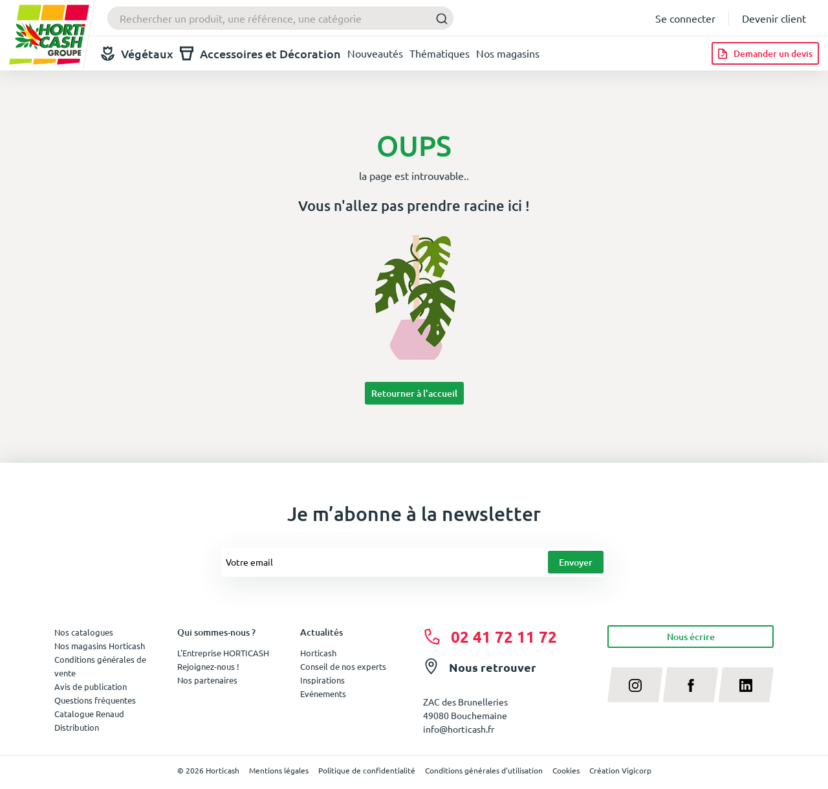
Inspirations (322, 679)
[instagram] (635, 684)
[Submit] (438, 18)
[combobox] (280, 18)
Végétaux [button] (137, 53)
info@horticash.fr (458, 729)
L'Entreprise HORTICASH (223, 652)
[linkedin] (746, 684)
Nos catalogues (83, 632)
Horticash (318, 652)
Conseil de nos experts (343, 666)
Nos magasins (507, 53)
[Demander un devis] (765, 53)
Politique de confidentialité (366, 770)
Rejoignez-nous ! (208, 666)
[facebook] (691, 684)
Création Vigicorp (620, 770)
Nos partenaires (207, 679)
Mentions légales (279, 770)
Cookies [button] (566, 770)
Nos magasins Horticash (99, 645)
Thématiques (439, 53)
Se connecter (685, 18)
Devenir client (774, 18)
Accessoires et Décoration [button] (260, 53)
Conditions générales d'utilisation (484, 770)
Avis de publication (90, 686)
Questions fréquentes (95, 700)
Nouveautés (375, 53)
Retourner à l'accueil (414, 393)
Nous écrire (691, 636)
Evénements (323, 693)
